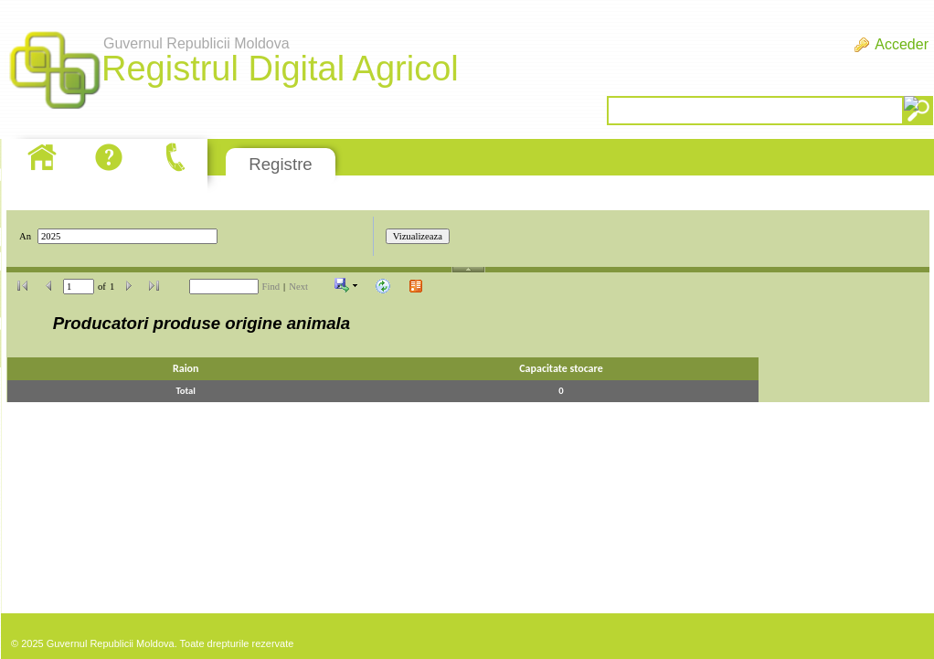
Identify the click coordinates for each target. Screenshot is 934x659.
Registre (280, 164)
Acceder (902, 44)
